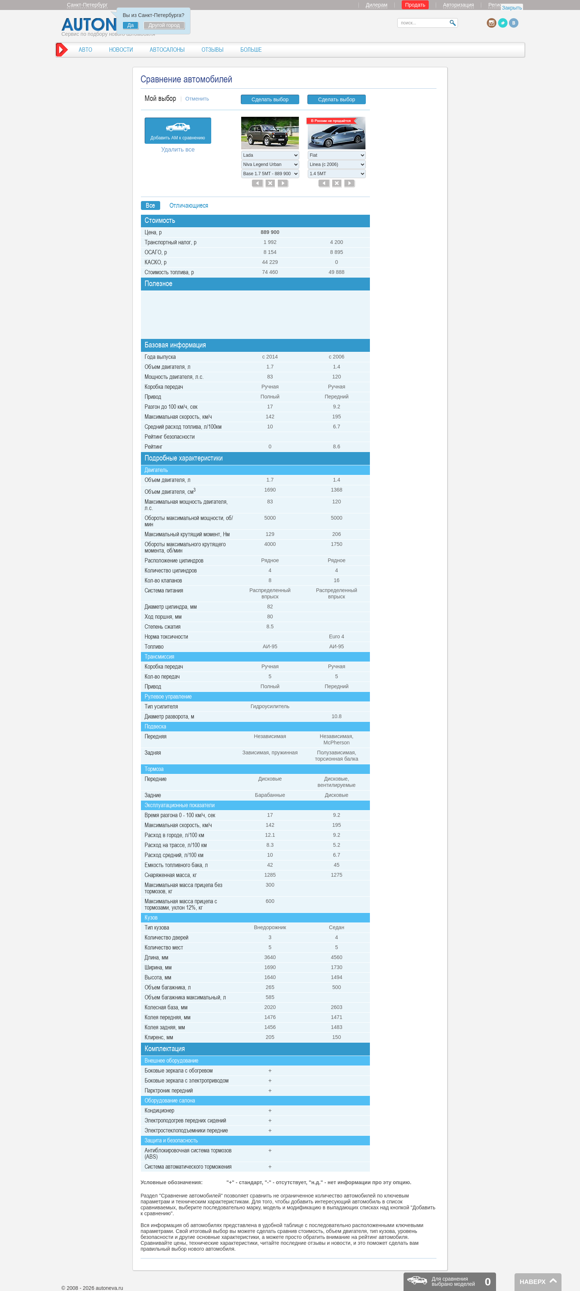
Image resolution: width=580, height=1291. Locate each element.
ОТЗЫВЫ (212, 49)
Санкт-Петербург (87, 5)
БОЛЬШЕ (251, 49)
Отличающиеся (188, 205)
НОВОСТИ (121, 49)
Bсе (150, 205)
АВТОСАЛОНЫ (167, 49)
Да (130, 25)
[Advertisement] (406, 203)
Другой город (163, 25)
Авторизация (458, 5)
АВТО (85, 49)
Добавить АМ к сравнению (178, 137)
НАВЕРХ (533, 1281)
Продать (415, 5)
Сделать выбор (270, 99)
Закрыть (512, 8)
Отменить (197, 99)
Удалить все (178, 149)
